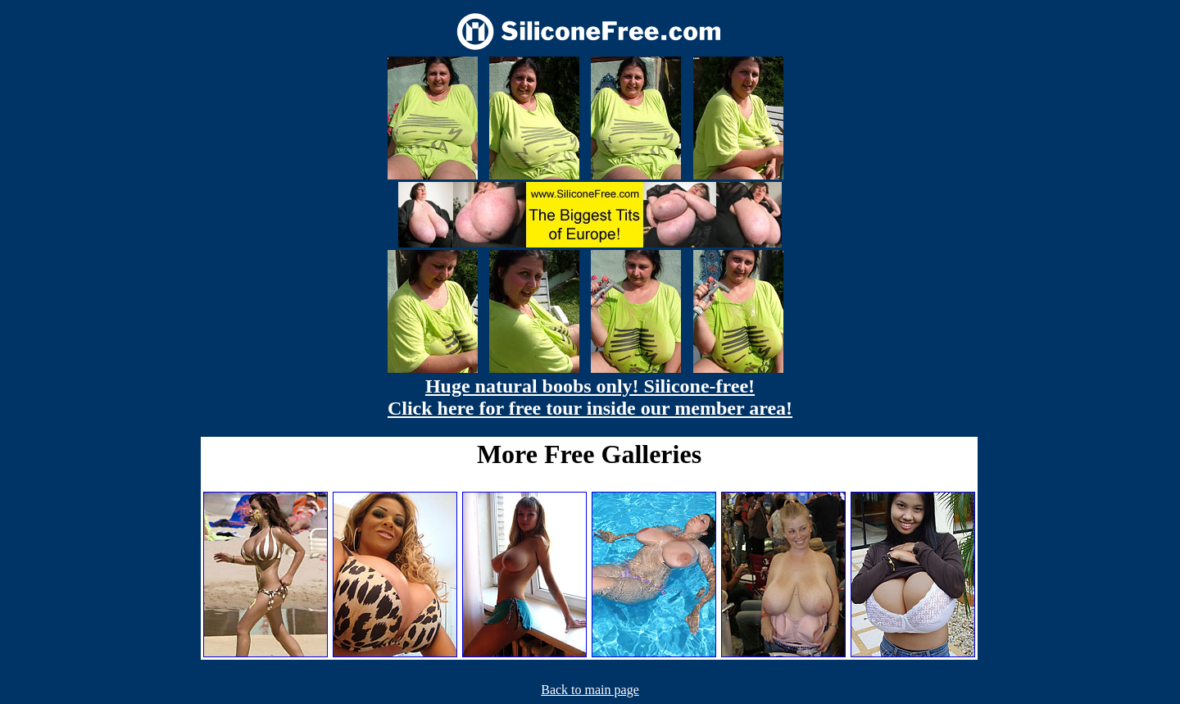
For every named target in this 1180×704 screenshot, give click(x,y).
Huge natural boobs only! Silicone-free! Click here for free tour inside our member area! (590, 397)
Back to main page (590, 690)
